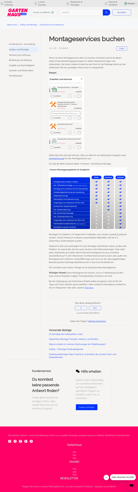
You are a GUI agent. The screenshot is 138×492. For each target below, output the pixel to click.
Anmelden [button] (121, 12)
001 (74, 452)
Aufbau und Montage (28, 25)
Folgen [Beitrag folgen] (121, 48)
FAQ (74, 475)
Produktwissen (16, 76)
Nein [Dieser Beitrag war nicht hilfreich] (95, 308)
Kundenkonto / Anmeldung (22, 44)
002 (74, 455)
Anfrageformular (56, 158)
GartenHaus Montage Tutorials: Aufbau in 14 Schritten (73, 339)
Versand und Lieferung (19, 55)
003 (74, 458)
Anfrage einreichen (97, 321)
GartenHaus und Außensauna (52, 25)
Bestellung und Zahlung (20, 60)
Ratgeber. (89, 288)
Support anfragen (86, 407)
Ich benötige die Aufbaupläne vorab (65, 334)
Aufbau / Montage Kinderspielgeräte (66, 349)
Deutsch (130, 3)
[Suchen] (84, 12)
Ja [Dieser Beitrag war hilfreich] (81, 308)
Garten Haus (12, 25)
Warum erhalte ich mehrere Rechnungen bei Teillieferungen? (77, 344)
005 (74, 472)
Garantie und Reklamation (21, 70)
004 (74, 469)
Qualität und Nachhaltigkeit (21, 65)
